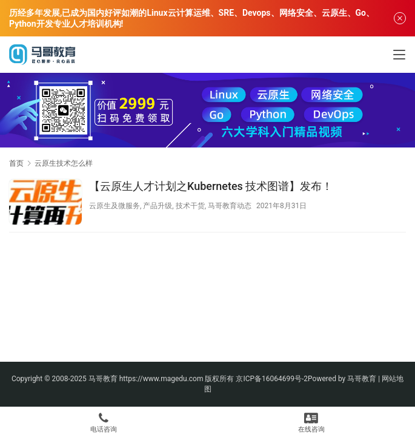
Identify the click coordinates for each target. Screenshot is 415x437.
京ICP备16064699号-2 (272, 378)
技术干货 (190, 206)
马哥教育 (103, 378)
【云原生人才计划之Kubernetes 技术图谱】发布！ (211, 186)
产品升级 (157, 206)
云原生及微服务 (114, 206)
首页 (16, 163)
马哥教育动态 (229, 206)
